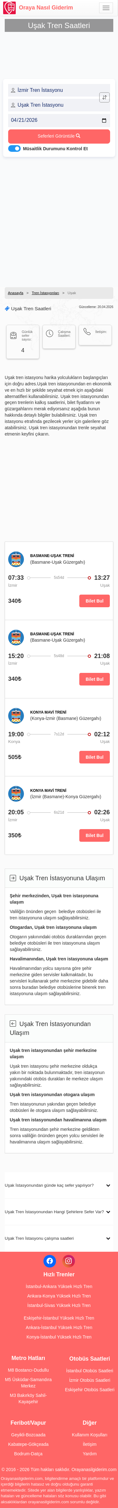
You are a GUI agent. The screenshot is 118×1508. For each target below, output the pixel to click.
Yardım (90, 1453)
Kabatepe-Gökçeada (28, 1444)
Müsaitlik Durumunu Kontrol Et (55, 148)
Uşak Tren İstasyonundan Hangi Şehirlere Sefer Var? (54, 1211)
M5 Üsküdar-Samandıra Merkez (28, 1382)
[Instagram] (68, 1261)
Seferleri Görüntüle (59, 136)
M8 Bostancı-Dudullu (28, 1370)
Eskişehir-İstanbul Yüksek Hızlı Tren (59, 1318)
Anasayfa (15, 293)
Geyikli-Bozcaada (28, 1434)
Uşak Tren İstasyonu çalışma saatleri (39, 1238)
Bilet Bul (95, 600)
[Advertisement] (59, 220)
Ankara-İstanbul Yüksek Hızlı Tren (59, 1327)
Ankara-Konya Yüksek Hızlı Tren (59, 1295)
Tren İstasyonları (45, 293)
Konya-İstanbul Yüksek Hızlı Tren (59, 1336)
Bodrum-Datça (28, 1453)
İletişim (90, 1444)
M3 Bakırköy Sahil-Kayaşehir (28, 1398)
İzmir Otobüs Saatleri (89, 1380)
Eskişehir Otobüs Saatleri (89, 1389)
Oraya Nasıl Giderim (38, 8)
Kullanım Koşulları (90, 1434)
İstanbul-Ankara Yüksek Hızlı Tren (59, 1286)
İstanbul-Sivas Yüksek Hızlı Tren (59, 1305)
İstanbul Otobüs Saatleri (89, 1370)
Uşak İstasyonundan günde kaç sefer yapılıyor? (49, 1185)
